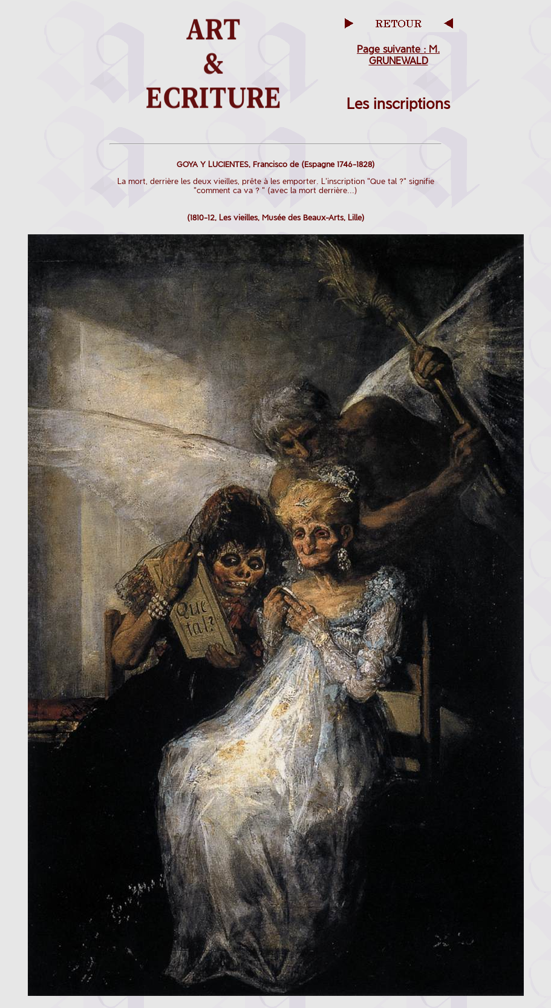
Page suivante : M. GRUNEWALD (398, 55)
